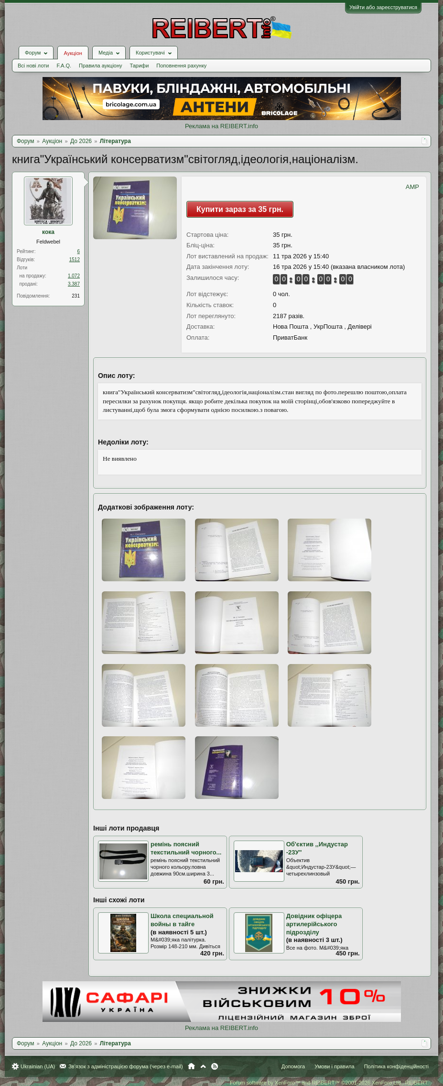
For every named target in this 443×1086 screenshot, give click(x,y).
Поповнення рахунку (181, 65)
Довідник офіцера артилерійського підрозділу (314, 923)
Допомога (293, 1066)
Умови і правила (334, 1066)
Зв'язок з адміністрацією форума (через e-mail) (125, 1066)
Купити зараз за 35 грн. (239, 209)
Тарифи (139, 65)
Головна (191, 1066)
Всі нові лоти (33, 65)
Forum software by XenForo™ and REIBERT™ (329, 1083)
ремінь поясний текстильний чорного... (186, 848)
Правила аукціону (100, 65)
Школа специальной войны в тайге (182, 920)
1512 (74, 259)
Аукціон (73, 53)
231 (76, 296)
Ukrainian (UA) (38, 1066)
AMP (412, 186)
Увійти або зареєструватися (383, 7)
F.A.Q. (63, 65)
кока (48, 232)
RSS (214, 1066)
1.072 (74, 275)
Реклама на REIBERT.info (221, 126)
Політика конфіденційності (396, 1066)
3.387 (74, 284)
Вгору (203, 1066)
